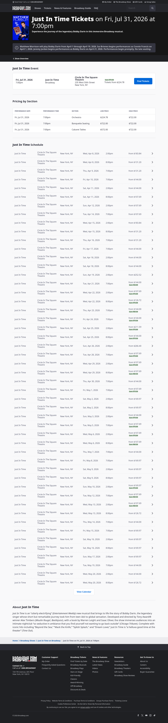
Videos (95, 668)
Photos (95, 672)
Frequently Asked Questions (53, 665)
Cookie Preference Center (67, 704)
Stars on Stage (76, 672)
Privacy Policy (46, 701)
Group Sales (149, 2)
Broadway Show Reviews (124, 675)
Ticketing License (121, 701)
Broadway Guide (82, 8)
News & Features (62, 8)
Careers (143, 665)
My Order (106, 2)
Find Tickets (143, 81)
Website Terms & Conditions (62, 701)
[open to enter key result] (152, 8)
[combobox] (141, 8)
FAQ (96, 8)
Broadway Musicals (78, 665)
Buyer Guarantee (147, 672)
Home (15, 640)
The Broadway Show (122, 2)
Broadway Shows (26, 640)
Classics (73, 679)
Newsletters (119, 661)
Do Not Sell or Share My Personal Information (94, 704)
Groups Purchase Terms (104, 701)
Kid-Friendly (75, 675)
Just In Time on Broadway (48, 640)
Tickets (47, 8)
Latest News (97, 665)
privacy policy (85, 707)
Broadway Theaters (122, 668)
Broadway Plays (77, 668)
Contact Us (17, 666)
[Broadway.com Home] (21, 8)
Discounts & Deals (78, 689)
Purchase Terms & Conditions (84, 701)
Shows (38, 8)
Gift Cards (137, 2)
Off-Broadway (76, 686)
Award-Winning (76, 682)
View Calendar (84, 591)
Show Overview (21, 59)
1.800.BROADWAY (28, 2)
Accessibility (145, 668)
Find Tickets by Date (78, 661)
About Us (144, 661)
